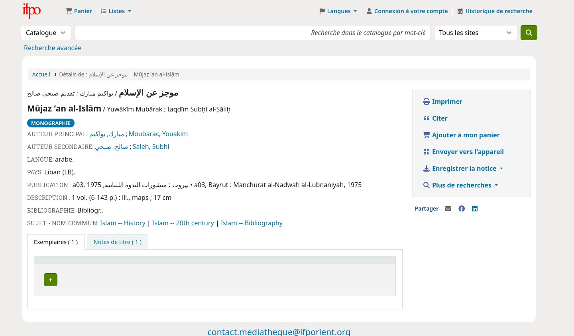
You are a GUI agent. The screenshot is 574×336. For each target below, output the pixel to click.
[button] (78, 11)
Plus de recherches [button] (458, 185)
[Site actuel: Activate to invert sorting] (95, 263)
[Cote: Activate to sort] (187, 263)
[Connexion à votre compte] (406, 11)
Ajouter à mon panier (461, 135)
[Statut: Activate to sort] (252, 263)
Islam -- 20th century (184, 223)
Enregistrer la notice (460, 168)
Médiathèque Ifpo (42, 11)
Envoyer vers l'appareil (463, 151)
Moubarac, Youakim (158, 133)
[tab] (117, 242)
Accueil (41, 74)
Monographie (51, 123)
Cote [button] (166, 263)
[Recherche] (529, 32)
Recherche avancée (52, 47)
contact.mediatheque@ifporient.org (278, 329)
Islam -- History (123, 223)
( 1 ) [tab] (56, 242)
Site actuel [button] (52, 263)
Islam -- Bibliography (252, 223)
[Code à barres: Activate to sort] (340, 263)
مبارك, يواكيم (106, 133)
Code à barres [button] (309, 263)
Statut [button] (231, 263)
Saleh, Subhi (151, 146)
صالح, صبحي (111, 146)
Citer (435, 118)
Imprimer (442, 101)
